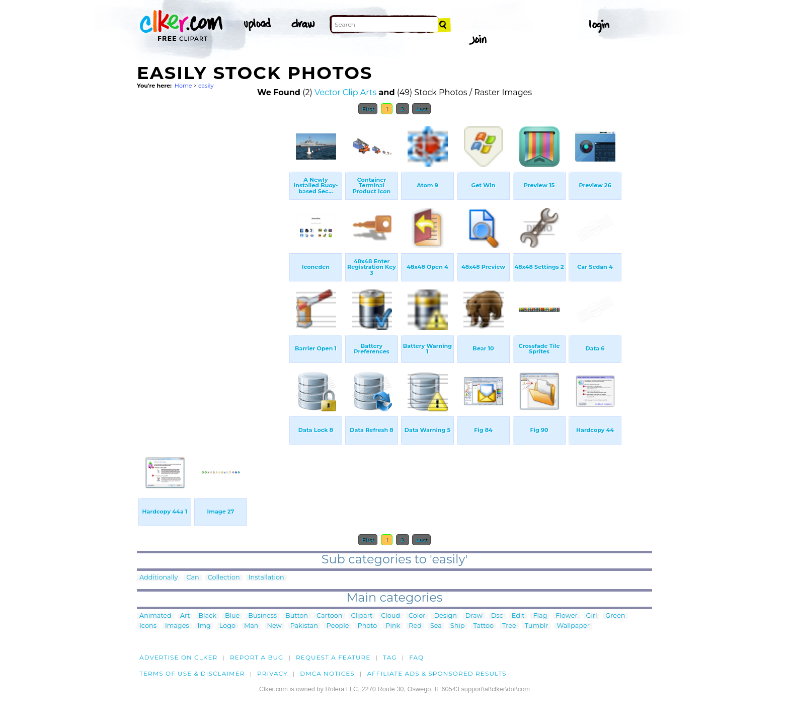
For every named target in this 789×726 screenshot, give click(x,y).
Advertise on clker (178, 657)
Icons (147, 626)
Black (207, 616)
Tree (509, 626)
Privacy (272, 673)
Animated (155, 616)
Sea (436, 626)
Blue (232, 616)
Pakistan (304, 626)
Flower (566, 616)
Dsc (497, 616)
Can (192, 577)
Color (417, 616)
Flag (540, 616)
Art (185, 616)
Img (204, 626)
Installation (266, 577)
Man (251, 626)
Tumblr (536, 626)
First (368, 108)
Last (421, 108)
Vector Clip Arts (345, 92)
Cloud (390, 616)
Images (177, 626)
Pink (392, 626)
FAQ (416, 657)
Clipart (362, 616)
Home (183, 85)
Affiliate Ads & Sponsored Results (436, 673)
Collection (224, 577)
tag (390, 657)
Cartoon (330, 616)
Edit (518, 616)
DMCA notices (327, 673)
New (274, 626)
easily (206, 85)
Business (262, 616)
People (338, 626)
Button (296, 616)
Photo (367, 626)
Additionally (158, 577)
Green (615, 616)
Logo (227, 626)
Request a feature (333, 657)
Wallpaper (573, 626)
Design (445, 616)
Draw (474, 616)
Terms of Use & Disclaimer (192, 673)
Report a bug (257, 657)
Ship (457, 626)
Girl (591, 616)
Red (415, 626)
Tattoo (484, 626)
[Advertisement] (212, 271)
